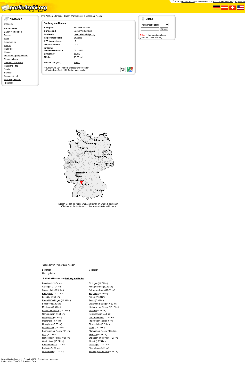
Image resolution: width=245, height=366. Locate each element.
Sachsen (8, 73)
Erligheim (93, 293)
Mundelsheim (48, 327)
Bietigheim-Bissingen (98, 304)
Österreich (17, 359)
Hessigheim (47, 324)
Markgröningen (96, 287)
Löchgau (46, 297)
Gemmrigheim (48, 314)
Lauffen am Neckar (50, 310)
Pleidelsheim (95, 324)
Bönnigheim (47, 293)
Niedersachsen (11, 59)
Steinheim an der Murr (99, 338)
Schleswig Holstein (12, 79)
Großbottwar (48, 341)
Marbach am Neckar (98, 331)
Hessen (7, 52)
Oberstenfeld (48, 351)
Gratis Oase (31, 361)
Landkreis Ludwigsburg (84, 34)
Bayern (7, 35)
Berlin (6, 38)
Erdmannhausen (49, 345)
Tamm (92, 300)
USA (34, 359)
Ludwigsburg (48, 317)
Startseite (8, 24)
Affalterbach (94, 348)
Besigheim (47, 304)
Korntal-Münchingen (51, 300)
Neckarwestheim (96, 317)
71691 (77, 62)
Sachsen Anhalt (11, 76)
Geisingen (93, 270)
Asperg (92, 297)
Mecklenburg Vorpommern (16, 56)
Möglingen (47, 307)
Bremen (7, 45)
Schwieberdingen (97, 290)
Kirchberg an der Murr (99, 351)
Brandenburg (10, 42)
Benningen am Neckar (52, 331)
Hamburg (8, 49)
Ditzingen (93, 283)
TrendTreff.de (19, 361)
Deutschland (6, 359)
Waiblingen (94, 345)
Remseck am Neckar (51, 338)
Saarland (8, 69)
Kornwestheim (95, 314)
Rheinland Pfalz (11, 66)
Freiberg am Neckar (93, 16)
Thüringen (8, 83)
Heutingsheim (48, 273)
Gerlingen (46, 287)
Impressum (240, 1)
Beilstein (46, 348)
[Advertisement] (88, 101)
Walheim (93, 310)
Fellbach (93, 334)
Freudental (47, 283)
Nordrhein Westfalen (13, 62)
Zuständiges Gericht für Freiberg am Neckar (66, 70)
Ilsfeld (91, 327)
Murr (44, 334)
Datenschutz (43, 359)
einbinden (109, 206)
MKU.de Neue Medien (223, 1)
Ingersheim (47, 321)
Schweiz (27, 359)
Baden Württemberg (13, 32)
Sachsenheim (48, 290)
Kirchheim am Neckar (99, 307)
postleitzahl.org (188, 1)
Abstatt (92, 341)
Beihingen (46, 270)
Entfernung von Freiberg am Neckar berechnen (67, 68)
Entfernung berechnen (156, 35)
